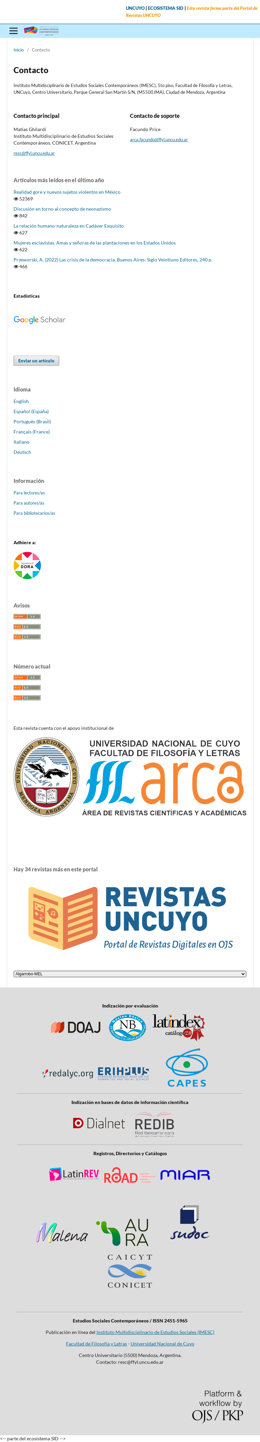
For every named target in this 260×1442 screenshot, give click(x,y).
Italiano (21, 442)
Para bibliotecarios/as (34, 513)
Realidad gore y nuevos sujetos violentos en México (67, 192)
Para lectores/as (29, 492)
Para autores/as (29, 503)
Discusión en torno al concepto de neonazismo (62, 209)
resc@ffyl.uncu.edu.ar (34, 153)
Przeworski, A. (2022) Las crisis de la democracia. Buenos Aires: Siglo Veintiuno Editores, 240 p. (113, 259)
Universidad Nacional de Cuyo (162, 1343)
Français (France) (32, 431)
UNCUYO (135, 8)
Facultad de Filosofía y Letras (96, 1343)
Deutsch (22, 452)
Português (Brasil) (32, 421)
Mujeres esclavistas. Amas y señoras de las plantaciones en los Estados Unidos (95, 243)
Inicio (19, 49)
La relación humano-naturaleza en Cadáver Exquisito (69, 226)
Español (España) (31, 411)
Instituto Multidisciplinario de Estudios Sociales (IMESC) (155, 1332)
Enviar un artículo (36, 360)
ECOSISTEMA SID (165, 8)
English (21, 401)
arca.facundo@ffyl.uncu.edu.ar (159, 139)
